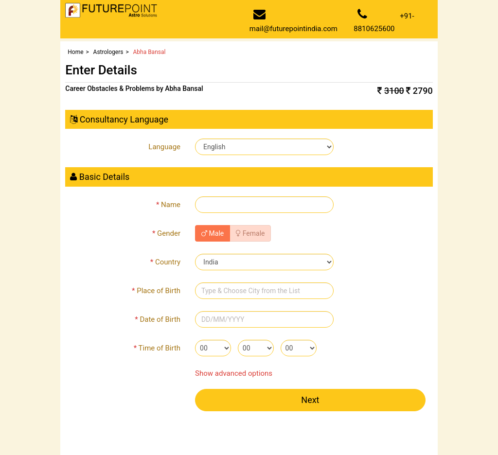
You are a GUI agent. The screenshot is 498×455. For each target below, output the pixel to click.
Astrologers (108, 52)
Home (75, 52)
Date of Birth (157, 319)
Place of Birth (156, 290)
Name (168, 204)
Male (212, 233)
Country (165, 262)
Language (164, 146)
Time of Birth (157, 348)
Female (250, 233)
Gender (166, 233)
